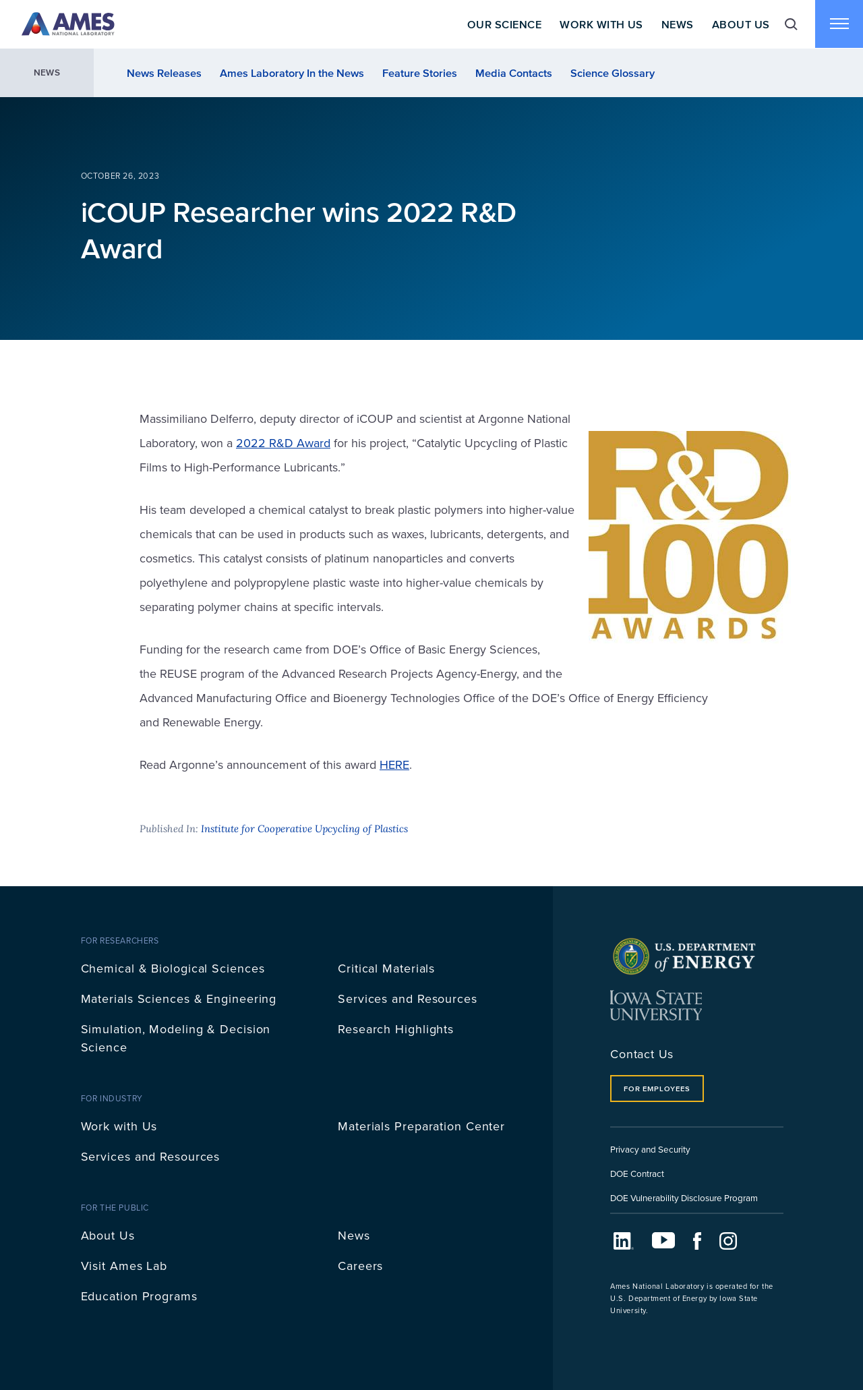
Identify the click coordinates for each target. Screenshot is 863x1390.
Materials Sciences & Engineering (179, 998)
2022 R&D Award (283, 442)
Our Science (503, 24)
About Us (740, 24)
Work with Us (119, 1126)
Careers (360, 1265)
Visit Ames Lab (124, 1265)
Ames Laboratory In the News (292, 73)
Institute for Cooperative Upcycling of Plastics (304, 828)
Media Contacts (513, 73)
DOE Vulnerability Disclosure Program (684, 1197)
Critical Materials (386, 968)
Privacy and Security (650, 1148)
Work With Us (601, 24)
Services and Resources (407, 998)
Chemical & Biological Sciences (173, 968)
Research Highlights (396, 1028)
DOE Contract (637, 1173)
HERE (394, 764)
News (677, 24)
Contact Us (642, 1053)
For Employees (657, 1088)
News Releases (164, 73)
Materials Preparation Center (421, 1126)
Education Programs (139, 1295)
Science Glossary (612, 73)
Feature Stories (419, 73)
